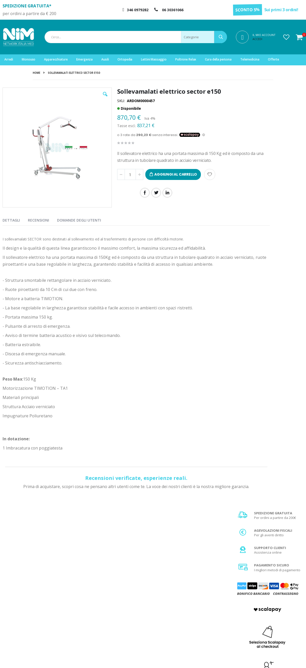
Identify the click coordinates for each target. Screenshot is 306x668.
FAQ (171, 603)
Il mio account (101, 610)
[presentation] (15, 219)
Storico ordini (101, 616)
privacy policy (257, 554)
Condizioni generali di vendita (267, 597)
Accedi (257, 39)
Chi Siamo (175, 597)
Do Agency (241, 657)
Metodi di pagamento (260, 603)
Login (95, 597)
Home (36, 73)
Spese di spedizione (260, 610)
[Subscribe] (292, 545)
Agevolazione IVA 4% (260, 616)
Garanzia (175, 610)
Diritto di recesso (181, 616)
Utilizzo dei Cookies (259, 629)
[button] (286, 37)
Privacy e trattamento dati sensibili (271, 623)
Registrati (98, 603)
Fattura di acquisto (182, 623)
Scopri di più (269, 389)
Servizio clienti (102, 623)
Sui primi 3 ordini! (281, 10)
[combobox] (136, 37)
